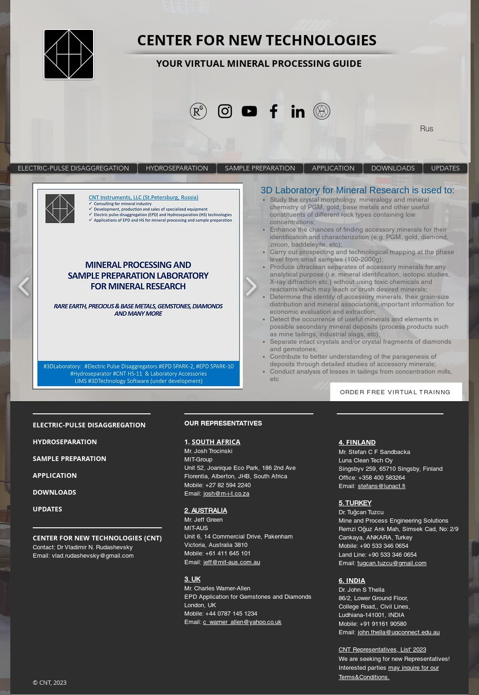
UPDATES (47, 508)
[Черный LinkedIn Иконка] (298, 111)
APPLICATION (55, 475)
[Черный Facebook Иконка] (273, 111)
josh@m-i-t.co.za (226, 493)
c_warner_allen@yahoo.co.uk (242, 621)
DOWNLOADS (54, 492)
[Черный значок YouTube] (249, 111)
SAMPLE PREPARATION (69, 458)
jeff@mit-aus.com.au (231, 562)
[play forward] (250, 286)
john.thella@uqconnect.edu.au (399, 632)
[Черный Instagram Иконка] (225, 111)
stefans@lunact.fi (382, 485)
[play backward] (24, 286)
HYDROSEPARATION (65, 441)
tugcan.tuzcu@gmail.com (392, 563)
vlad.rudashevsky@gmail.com (93, 555)
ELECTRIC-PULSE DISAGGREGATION (89, 424)
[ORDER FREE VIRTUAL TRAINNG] (396, 392)
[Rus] (426, 128)
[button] (216, 286)
